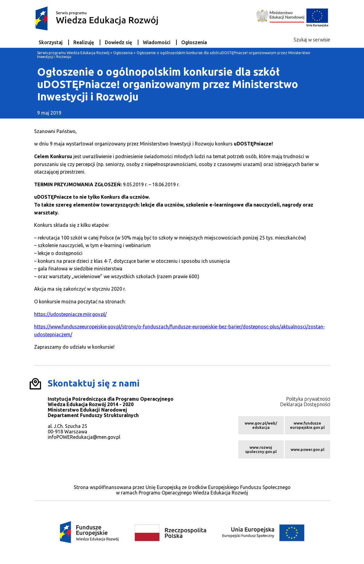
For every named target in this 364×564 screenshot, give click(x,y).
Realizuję (83, 42)
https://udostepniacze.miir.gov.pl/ (70, 314)
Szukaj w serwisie (312, 39)
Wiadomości (156, 42)
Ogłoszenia (194, 42)
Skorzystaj (51, 42)
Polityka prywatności (308, 399)
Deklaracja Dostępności (305, 404)
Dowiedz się (118, 42)
